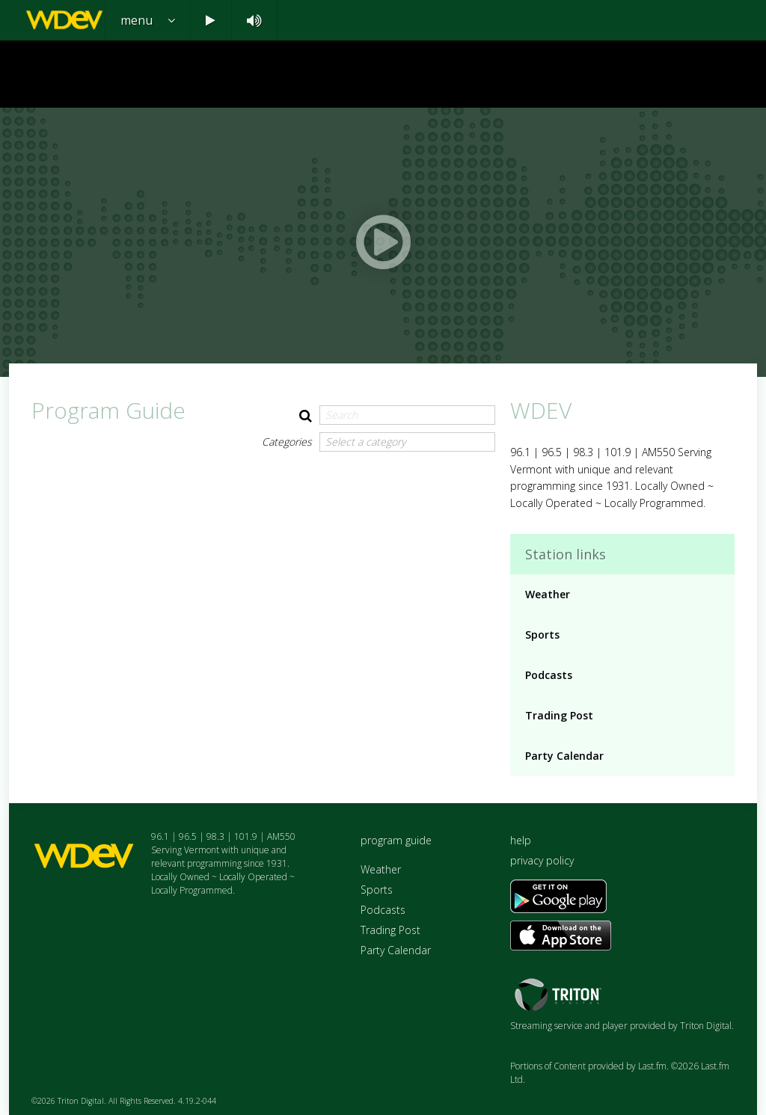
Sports (542, 634)
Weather (547, 594)
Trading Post (559, 715)
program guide (396, 840)
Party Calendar (564, 756)
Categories (287, 441)
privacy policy (542, 860)
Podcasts (548, 675)
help (520, 840)
